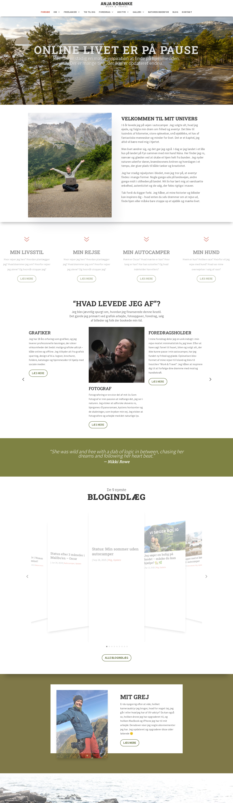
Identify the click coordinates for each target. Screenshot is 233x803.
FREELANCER (70, 12)
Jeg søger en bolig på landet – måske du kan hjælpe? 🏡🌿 (158, 555)
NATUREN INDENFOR (158, 12)
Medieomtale (41, 557)
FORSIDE (45, 12)
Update (79, 559)
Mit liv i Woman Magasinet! (36, 552)
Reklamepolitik (140, 794)
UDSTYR (121, 12)
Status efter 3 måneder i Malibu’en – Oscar (68, 553)
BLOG (175, 12)
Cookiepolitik (161, 794)
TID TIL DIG (89, 12)
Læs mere (38, 431)
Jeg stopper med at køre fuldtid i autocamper (190, 552)
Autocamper (70, 560)
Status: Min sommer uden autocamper (115, 556)
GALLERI (137, 12)
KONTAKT (187, 12)
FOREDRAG (104, 12)
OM (55, 12)
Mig (110, 564)
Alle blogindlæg (116, 587)
